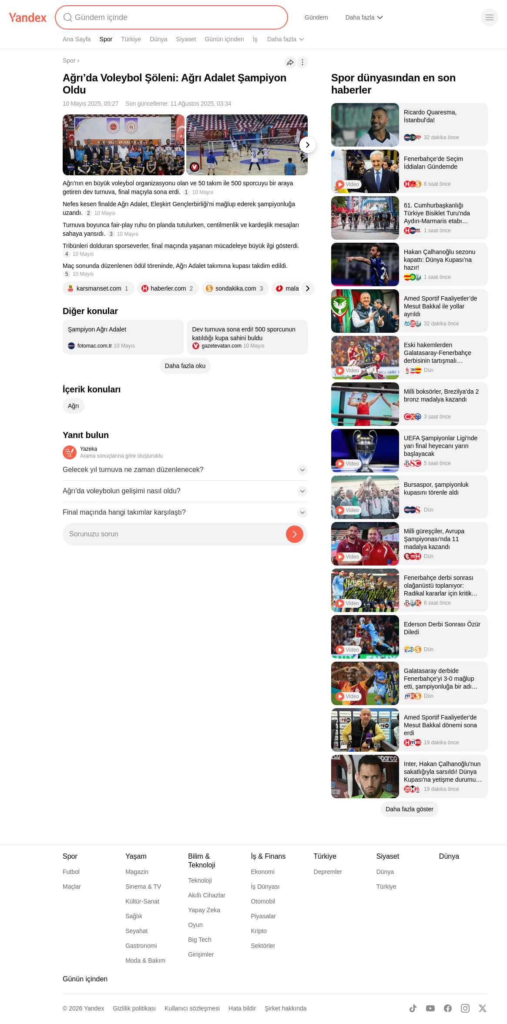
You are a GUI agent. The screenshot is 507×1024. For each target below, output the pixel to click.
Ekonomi (262, 871)
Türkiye (131, 39)
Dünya (158, 39)
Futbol (71, 871)
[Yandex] (28, 17)
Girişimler (201, 954)
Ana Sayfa (77, 39)
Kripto (259, 930)
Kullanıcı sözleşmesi (192, 1008)
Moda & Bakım (145, 960)
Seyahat (136, 930)
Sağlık (133, 916)
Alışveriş (357, 17)
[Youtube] (430, 1008)
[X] (482, 1008)
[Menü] (489, 17)
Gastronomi (141, 945)
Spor (106, 39)
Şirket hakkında (286, 1008)
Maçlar (72, 886)
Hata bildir (242, 1008)
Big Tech (199, 939)
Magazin (136, 871)
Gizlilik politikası (134, 1008)
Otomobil (263, 901)
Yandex (94, 1008)
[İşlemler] (302, 62)
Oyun (195, 924)
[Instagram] (465, 1008)
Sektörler (263, 945)
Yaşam (328, 39)
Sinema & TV (143, 886)
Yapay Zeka (204, 910)
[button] (185, 472)
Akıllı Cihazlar (206, 895)
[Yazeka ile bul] (294, 534)
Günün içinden (224, 39)
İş (255, 39)
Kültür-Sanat (142, 901)
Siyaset (186, 39)
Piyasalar (263, 916)
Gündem (316, 17)
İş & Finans (268, 856)
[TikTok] (413, 1008)
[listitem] (123, 337)
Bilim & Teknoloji (288, 39)
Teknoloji (200, 880)
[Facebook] (447, 1008)
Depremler (328, 871)
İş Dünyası (265, 886)
